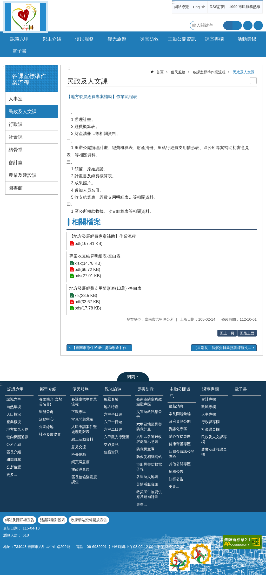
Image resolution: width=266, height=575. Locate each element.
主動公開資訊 (180, 392)
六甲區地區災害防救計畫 (149, 426)
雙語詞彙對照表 (52, 520)
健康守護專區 (180, 444)
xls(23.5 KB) (86, 295)
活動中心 (46, 419)
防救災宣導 (145, 449)
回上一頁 (227, 333)
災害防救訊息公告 (149, 414)
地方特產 (111, 407)
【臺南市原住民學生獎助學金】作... (101, 348)
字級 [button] (247, 25)
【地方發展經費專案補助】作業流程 (102, 236)
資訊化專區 (178, 429)
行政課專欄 (210, 422)
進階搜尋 (237, 25)
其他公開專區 (180, 464)
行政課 (16, 124)
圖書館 (16, 188)
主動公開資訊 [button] (182, 39)
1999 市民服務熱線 (244, 7)
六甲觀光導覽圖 (116, 437)
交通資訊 (111, 444)
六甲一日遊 (113, 422)
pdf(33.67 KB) (87, 302)
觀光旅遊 (113, 389)
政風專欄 (208, 407)
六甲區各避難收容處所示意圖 (149, 439)
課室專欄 (210, 389)
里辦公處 (46, 412)
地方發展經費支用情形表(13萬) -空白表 (105, 288)
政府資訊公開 (180, 421)
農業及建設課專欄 (214, 451)
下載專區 (78, 412)
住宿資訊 (111, 452)
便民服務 (178, 72)
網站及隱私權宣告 (19, 520)
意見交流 (78, 447)
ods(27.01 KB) (88, 276)
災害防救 (145, 389)
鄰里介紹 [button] (52, 39)
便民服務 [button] (84, 39)
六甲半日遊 (113, 414)
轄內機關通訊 (17, 437)
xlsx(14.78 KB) (88, 263)
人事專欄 (208, 414)
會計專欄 (208, 399)
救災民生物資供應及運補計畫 (149, 494)
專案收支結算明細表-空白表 (95, 256)
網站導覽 (181, 7)
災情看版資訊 (147, 484)
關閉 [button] (131, 376)
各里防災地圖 (147, 477)
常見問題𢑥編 (82, 419)
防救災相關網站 (149, 457)
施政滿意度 (80, 469)
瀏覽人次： (12, 535)
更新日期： (12, 528)
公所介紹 (13, 444)
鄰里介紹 (48, 389)
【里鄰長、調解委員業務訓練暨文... (222, 348)
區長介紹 (13, 452)
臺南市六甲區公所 (25, 17)
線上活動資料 (82, 439)
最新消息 (176, 406)
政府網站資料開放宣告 (89, 520)
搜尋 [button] (227, 25)
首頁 (160, 72)
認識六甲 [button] (19, 39)
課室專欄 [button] (214, 39)
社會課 (16, 137)
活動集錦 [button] (246, 39)
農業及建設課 (23, 175)
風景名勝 (111, 399)
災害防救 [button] (149, 39)
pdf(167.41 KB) (89, 243)
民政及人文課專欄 (214, 439)
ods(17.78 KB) (88, 308)
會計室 (16, 162)
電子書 (19, 51)
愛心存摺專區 (180, 436)
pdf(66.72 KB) (87, 269)
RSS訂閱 (217, 7)
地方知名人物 (17, 429)
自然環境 (13, 407)
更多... (11, 475)
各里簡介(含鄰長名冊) (50, 401)
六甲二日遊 (113, 429)
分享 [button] (258, 25)
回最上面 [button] (247, 333)
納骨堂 (16, 149)
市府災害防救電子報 (149, 466)
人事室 (16, 98)
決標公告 (176, 479)
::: (173, 2)
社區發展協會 (50, 434)
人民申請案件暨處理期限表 (84, 429)
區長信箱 (78, 454)
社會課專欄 (210, 429)
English (199, 7)
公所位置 (13, 467)
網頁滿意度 (80, 462)
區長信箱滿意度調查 (84, 479)
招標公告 (176, 471)
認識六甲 (15, 389)
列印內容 (253, 80)
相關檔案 (86, 222)
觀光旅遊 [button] (117, 39)
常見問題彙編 (180, 414)
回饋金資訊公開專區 (181, 453)
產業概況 (13, 422)
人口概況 (13, 414)
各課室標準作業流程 (209, 72)
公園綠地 (46, 427)
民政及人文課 (23, 111)
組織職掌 (13, 459)
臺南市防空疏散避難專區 (149, 401)
